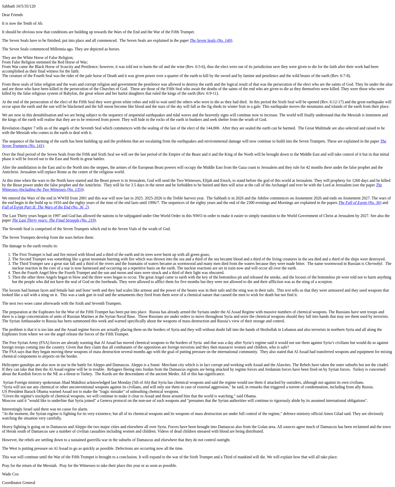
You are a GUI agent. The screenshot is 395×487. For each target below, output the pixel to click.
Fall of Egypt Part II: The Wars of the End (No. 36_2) (45, 207)
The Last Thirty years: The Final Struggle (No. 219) (54, 220)
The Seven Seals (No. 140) (211, 40)
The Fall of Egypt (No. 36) (360, 202)
